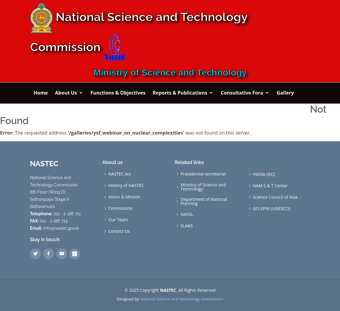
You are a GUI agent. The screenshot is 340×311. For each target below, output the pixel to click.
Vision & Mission (124, 197)
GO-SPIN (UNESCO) (271, 209)
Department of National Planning (204, 201)
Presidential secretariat (203, 174)
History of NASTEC (126, 185)
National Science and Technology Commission (181, 299)
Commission (120, 208)
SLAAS (187, 226)
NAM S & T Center (270, 186)
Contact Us (119, 231)
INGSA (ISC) (264, 174)
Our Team (118, 220)
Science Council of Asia (275, 197)
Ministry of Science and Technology (203, 187)
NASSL (187, 214)
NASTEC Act (119, 174)
